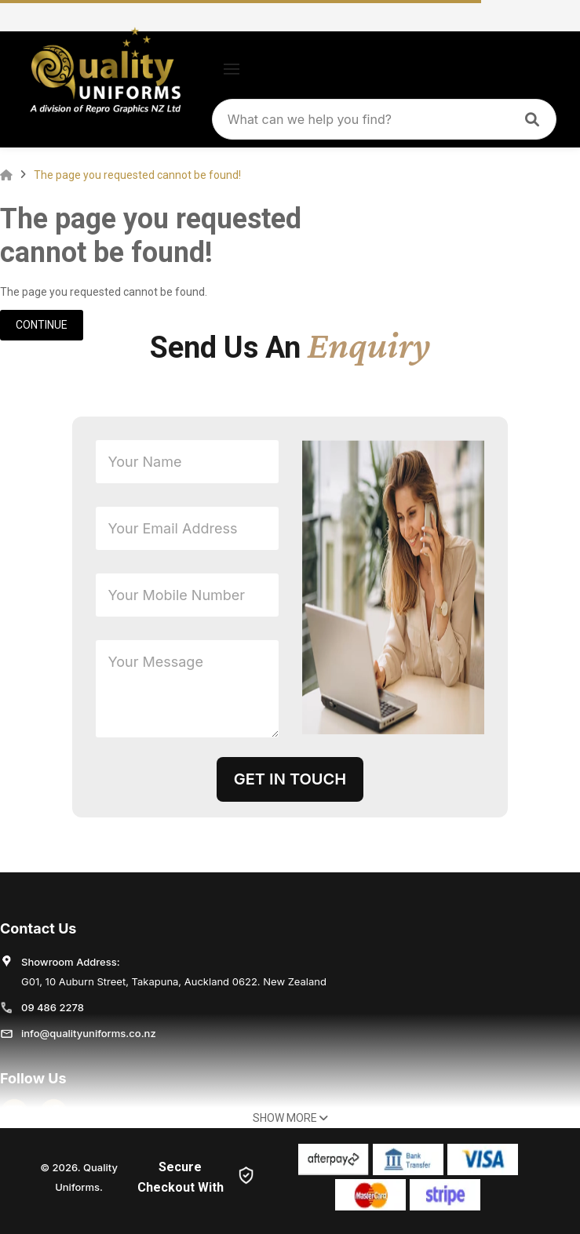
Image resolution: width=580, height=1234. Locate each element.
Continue (41, 325)
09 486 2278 (52, 1007)
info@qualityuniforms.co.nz (88, 1033)
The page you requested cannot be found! (137, 174)
